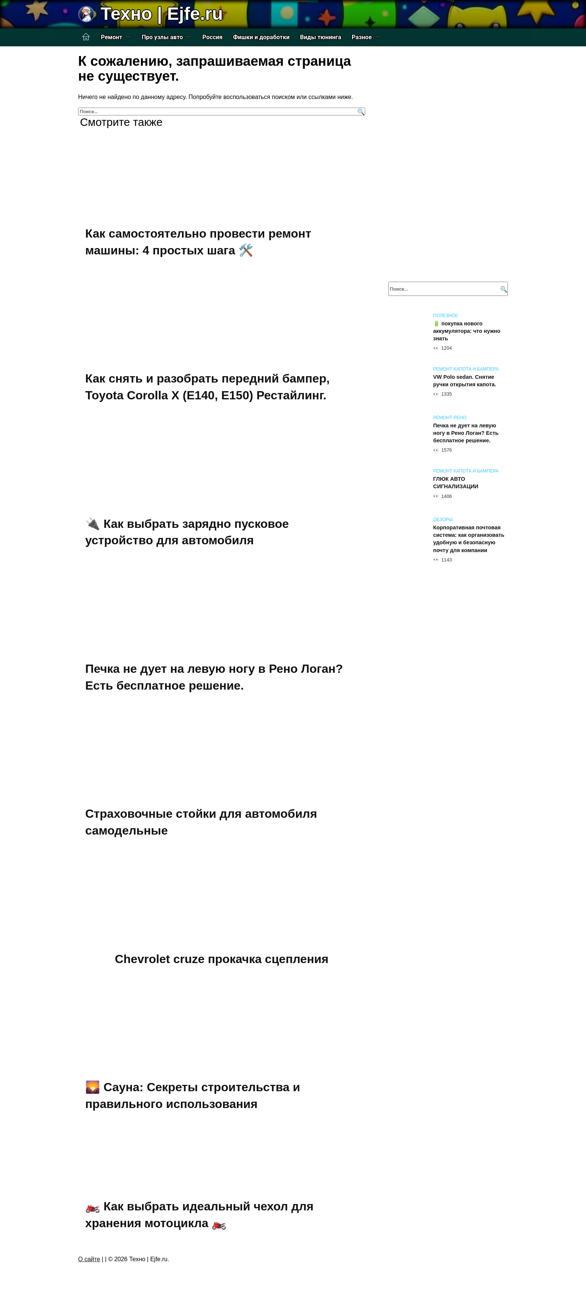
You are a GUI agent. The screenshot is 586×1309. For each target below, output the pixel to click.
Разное (362, 37)
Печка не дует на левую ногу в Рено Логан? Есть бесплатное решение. (466, 433)
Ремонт (111, 37)
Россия (213, 37)
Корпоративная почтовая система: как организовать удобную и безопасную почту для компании (469, 538)
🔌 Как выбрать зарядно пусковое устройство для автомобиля (187, 532)
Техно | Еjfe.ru (162, 14)
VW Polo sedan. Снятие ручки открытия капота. (464, 380)
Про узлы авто (162, 37)
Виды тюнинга (320, 37)
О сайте (89, 1259)
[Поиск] (360, 111)
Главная (86, 37)
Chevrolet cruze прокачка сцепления (222, 959)
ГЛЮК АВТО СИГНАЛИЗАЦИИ (455, 482)
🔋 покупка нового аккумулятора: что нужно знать (466, 331)
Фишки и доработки (261, 37)
